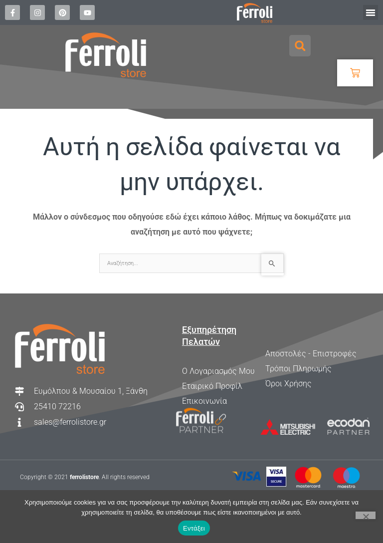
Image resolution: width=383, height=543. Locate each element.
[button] (370, 12)
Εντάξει (194, 528)
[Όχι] (366, 515)
